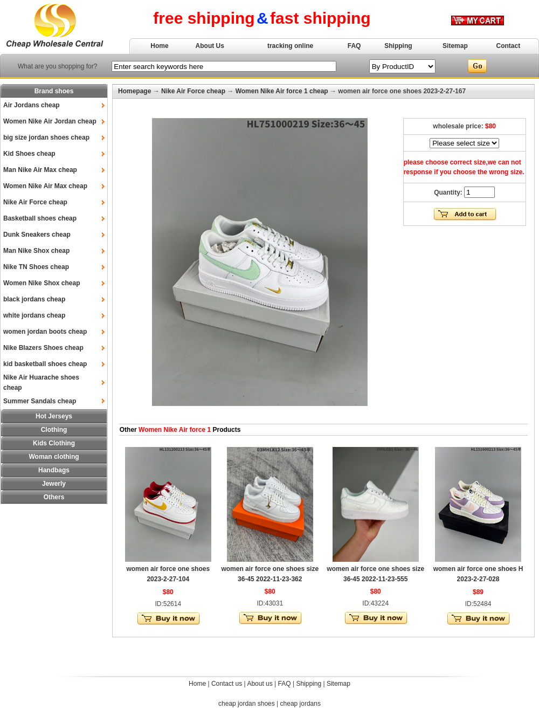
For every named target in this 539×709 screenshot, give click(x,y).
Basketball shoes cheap (40, 218)
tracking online (290, 46)
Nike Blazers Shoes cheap (43, 348)
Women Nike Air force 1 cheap (282, 91)
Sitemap (455, 46)
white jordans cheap (34, 315)
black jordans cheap (34, 299)
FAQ (354, 46)
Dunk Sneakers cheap (37, 234)
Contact (508, 46)
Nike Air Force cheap (35, 202)
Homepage (134, 91)
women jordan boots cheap (45, 331)
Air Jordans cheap (31, 105)
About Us (210, 46)
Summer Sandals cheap (39, 401)
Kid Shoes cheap (29, 153)
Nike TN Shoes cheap (36, 267)
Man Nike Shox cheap (36, 250)
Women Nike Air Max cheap (45, 186)
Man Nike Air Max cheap (40, 170)
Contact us (226, 683)
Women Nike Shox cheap (41, 283)
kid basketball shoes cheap (45, 364)
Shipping (398, 46)
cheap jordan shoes (246, 703)
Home (159, 46)
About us (259, 683)
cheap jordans (300, 703)
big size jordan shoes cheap (46, 137)
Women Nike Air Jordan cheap (49, 121)
